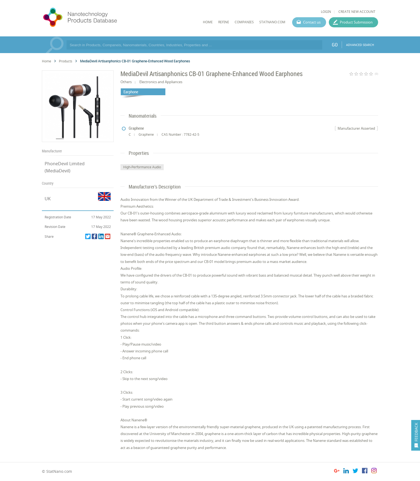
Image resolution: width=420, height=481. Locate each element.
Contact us (312, 22)
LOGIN (326, 11)
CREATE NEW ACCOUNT (356, 11)
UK (48, 199)
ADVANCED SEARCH (360, 45)
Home (46, 61)
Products (65, 61)
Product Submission (356, 22)
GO (335, 44)
